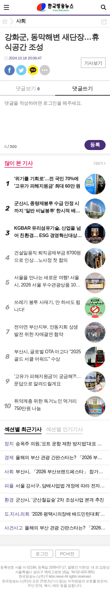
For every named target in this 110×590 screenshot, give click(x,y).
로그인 (41, 553)
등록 (95, 145)
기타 (45, 70)
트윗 (21, 70)
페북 (9, 70)
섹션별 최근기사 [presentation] (23, 429)
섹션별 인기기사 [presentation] (64, 429)
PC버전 (67, 553)
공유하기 (104, 21)
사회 (21, 21)
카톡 (33, 70)
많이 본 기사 (18, 163)
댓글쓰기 (82, 88)
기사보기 (93, 63)
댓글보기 (28, 88)
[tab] (23, 430)
